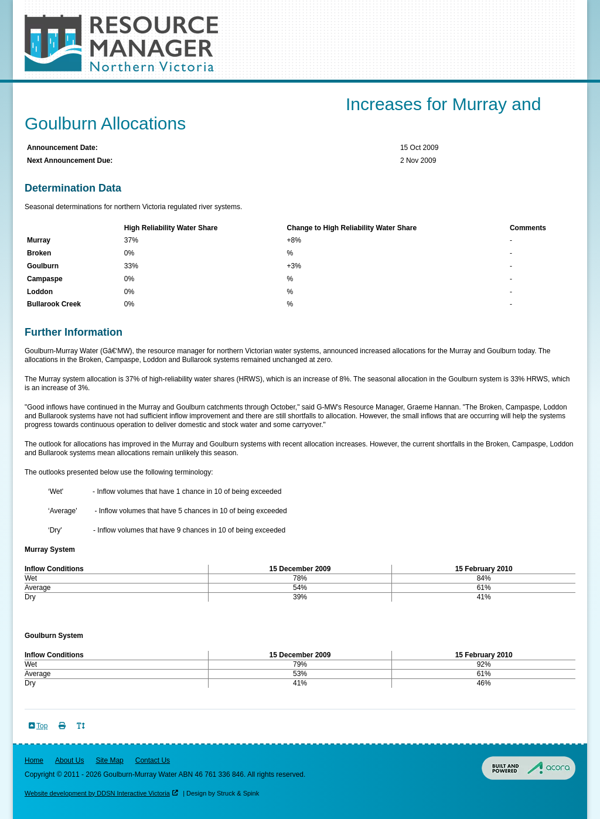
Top (41, 726)
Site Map (109, 760)
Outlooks (167, 90)
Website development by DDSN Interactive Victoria (97, 793)
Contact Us (152, 760)
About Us (69, 760)
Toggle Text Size (82, 732)
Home (34, 760)
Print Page (63, 732)
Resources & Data (302, 90)
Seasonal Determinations (82, 90)
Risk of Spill (225, 90)
